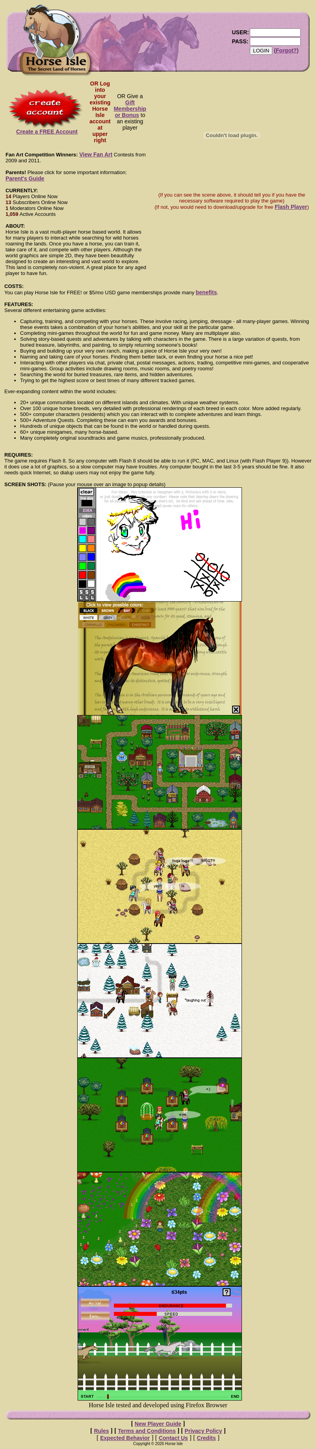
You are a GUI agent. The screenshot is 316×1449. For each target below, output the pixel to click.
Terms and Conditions (147, 1431)
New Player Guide (158, 1424)
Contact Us (173, 1438)
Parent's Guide (25, 178)
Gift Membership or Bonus (130, 108)
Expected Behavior (125, 1438)
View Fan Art (95, 154)
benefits (206, 292)
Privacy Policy (203, 1431)
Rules (101, 1431)
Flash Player (291, 207)
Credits (206, 1438)
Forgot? (286, 50)
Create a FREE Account (46, 129)
